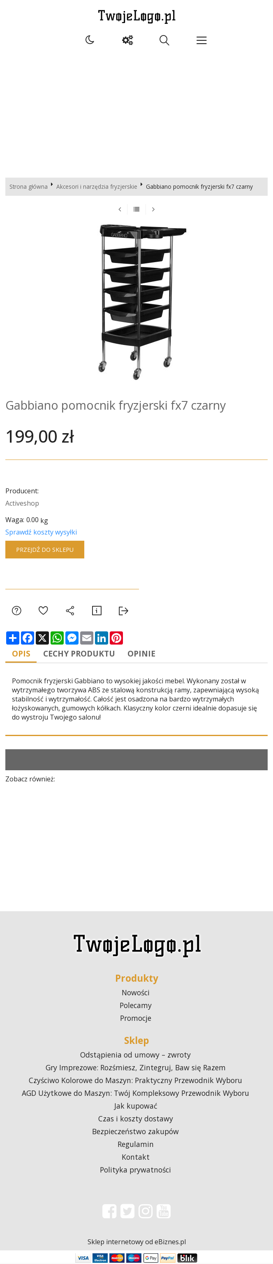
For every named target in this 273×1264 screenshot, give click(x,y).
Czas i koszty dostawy (135, 1120)
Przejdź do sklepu (45, 549)
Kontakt (136, 1158)
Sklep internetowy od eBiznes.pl (137, 1243)
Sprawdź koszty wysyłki (41, 532)
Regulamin (136, 1145)
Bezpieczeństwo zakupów (135, 1132)
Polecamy (136, 1006)
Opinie (149, 654)
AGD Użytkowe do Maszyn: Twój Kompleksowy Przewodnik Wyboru (135, 1094)
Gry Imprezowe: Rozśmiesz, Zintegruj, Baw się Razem (136, 1069)
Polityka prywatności (135, 1171)
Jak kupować (135, 1107)
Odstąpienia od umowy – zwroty (135, 1056)
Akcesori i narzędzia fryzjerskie (96, 186)
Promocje (135, 1019)
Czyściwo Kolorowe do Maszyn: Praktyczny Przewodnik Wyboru (135, 1081)
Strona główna (28, 186)
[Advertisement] (136, 111)
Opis (22, 654)
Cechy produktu (84, 654)
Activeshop (22, 503)
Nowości (136, 994)
